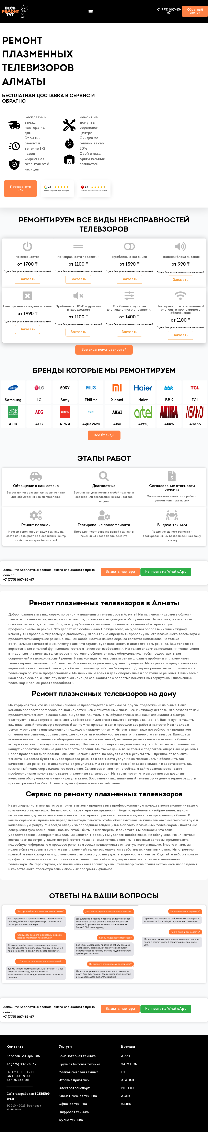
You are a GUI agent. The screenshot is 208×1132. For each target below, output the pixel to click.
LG (39, 400)
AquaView (91, 425)
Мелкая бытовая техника (79, 1072)
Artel (143, 425)
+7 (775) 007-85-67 (24, 11)
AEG (39, 425)
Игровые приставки (74, 1080)
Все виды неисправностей (104, 350)
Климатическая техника (78, 1096)
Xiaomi (117, 400)
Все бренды (104, 435)
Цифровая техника (74, 1112)
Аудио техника (71, 1120)
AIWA (65, 425)
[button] (90, 11)
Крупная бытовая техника (79, 1064)
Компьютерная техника (77, 1056)
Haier (143, 400)
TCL (195, 400)
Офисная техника (73, 1104)
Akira (169, 425)
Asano (195, 425)
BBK (169, 400)
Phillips (91, 400)
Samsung (13, 400)
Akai (117, 425)
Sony (65, 400)
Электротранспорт (74, 1088)
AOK (13, 425)
